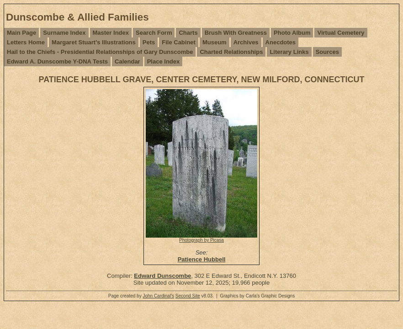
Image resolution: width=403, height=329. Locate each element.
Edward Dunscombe (162, 275)
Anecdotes (280, 42)
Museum (214, 42)
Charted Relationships (231, 51)
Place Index (163, 61)
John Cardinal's (158, 295)
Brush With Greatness (236, 32)
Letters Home (26, 42)
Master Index (111, 32)
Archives (246, 42)
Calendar (127, 61)
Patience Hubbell (202, 259)
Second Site (187, 295)
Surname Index (64, 32)
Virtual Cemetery (340, 32)
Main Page (21, 32)
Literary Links (289, 51)
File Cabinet (179, 42)
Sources (327, 51)
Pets (149, 42)
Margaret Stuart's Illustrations (94, 42)
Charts (188, 32)
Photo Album (292, 32)
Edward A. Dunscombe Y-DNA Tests (57, 61)
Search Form (154, 32)
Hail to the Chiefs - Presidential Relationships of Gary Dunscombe (100, 51)
